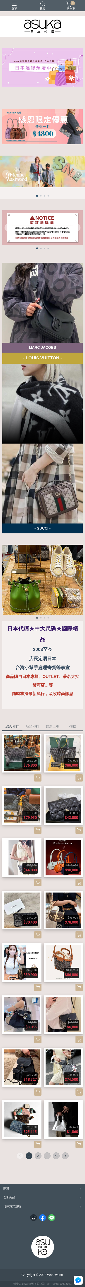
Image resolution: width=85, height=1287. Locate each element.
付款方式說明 (12, 1206)
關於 (6, 1188)
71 (56, 1156)
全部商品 (9, 1197)
